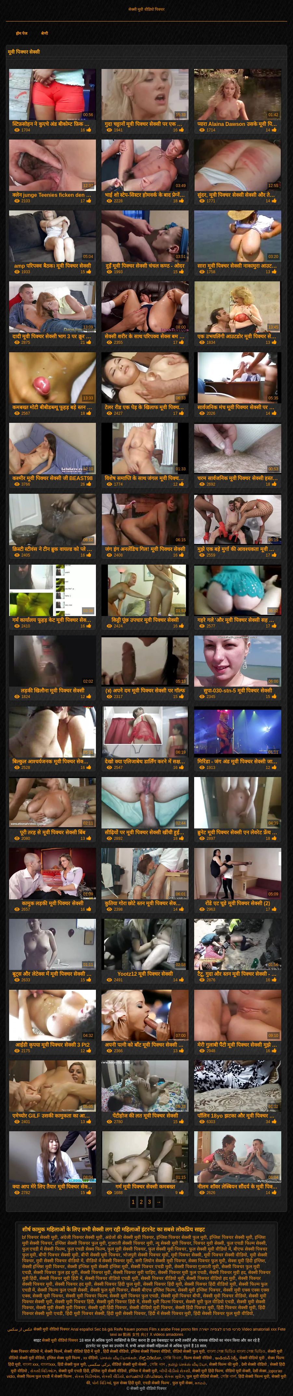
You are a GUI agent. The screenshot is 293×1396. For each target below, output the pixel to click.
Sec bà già (103, 1329)
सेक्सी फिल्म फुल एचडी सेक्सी (62, 1290)
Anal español (82, 1329)
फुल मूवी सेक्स (182, 1383)
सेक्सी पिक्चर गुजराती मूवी (196, 1266)
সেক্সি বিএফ (172, 1358)
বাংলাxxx (48, 1364)
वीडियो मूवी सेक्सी (238, 1371)
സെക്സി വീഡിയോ (144, 1376)
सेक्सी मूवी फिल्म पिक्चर (162, 1301)
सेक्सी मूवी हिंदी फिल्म (207, 1371)
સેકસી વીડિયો (113, 1376)
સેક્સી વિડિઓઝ (43, 1371)
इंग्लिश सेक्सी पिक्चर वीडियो (150, 1351)
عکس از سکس (20, 1329)
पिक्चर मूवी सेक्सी (208, 1243)
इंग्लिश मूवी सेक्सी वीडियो (109, 1371)
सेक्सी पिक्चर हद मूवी (73, 1284)
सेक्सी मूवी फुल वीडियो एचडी (210, 1301)
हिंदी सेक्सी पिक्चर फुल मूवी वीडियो (223, 1313)
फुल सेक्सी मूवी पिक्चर (167, 1249)
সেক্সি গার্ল (228, 1376)
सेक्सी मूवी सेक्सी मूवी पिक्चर (61, 1307)
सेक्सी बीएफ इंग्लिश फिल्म (153, 1290)
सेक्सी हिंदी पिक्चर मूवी (194, 1307)
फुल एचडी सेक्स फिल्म (86, 1249)
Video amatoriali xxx (259, 1329)
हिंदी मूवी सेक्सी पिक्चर (126, 1313)
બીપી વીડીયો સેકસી (174, 1371)
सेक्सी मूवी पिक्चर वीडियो (224, 1295)
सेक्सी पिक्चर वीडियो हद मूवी (210, 1278)
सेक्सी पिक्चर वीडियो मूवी (162, 1278)
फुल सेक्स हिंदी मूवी (126, 1383)
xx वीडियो (90, 1358)
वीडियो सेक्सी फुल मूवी (189, 1351)
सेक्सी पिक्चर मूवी (95, 1272)
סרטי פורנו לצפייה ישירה (220, 1329)
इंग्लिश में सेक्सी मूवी (143, 1371)
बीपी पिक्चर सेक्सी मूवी (58, 1254)
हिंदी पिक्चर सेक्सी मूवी (236, 1307)
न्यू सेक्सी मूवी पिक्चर (173, 1243)
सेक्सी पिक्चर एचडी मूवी (151, 1266)
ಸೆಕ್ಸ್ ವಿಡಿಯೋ (150, 1358)
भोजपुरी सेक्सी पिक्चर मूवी (145, 1254)
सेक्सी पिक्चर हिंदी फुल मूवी (117, 1284)
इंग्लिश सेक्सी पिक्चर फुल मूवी (80, 1243)
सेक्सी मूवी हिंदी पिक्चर (107, 1307)
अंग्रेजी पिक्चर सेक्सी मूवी (81, 1237)
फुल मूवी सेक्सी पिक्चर (126, 1249)
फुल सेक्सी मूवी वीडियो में (210, 1249)
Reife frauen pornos (131, 1329)
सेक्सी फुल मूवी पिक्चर (109, 1290)
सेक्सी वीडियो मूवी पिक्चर (151, 1307)
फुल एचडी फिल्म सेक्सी (246, 1243)
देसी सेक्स (259, 1371)
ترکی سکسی (99, 1364)
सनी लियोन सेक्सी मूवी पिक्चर (160, 1260)
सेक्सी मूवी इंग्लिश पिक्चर (199, 1290)
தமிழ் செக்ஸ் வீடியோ (187, 1364)
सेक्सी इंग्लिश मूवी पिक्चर (43, 1266)
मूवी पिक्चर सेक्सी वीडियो (225, 1254)
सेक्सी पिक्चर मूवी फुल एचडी (182, 1272)
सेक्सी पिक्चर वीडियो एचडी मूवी (112, 1278)
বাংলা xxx (30, 1364)
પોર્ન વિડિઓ (101, 1383)
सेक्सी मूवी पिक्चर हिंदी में (118, 1301)
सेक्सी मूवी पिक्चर (48, 1295)
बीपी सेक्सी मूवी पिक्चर (101, 1254)
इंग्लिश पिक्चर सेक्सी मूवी (230, 1237)
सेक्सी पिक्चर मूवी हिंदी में (60, 1278)
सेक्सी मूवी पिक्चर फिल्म (86, 1295)
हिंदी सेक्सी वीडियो (116, 1351)
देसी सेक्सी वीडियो (254, 1364)
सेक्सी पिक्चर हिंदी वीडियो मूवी (210, 1284)
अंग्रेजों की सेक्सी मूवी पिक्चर (129, 1237)
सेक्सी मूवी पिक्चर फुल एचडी (134, 1295)
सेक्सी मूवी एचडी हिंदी (74, 1371)
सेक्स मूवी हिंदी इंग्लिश (246, 1260)
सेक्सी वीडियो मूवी (252, 1358)
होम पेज (21, 33)
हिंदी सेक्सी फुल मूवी (72, 1364)
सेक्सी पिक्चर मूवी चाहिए (134, 1272)
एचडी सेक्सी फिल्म (156, 1383)
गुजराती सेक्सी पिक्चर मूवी (130, 1243)
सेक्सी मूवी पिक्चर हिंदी (74, 1301)
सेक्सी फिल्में (53, 1351)
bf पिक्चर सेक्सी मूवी (40, 1237)
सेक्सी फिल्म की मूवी (224, 1364)
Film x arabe (160, 1329)
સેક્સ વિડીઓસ (87, 1376)
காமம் (200, 1383)
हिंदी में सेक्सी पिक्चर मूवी (169, 1313)
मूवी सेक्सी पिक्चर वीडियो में (59, 1260)
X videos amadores (166, 1334)
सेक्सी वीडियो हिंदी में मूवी (82, 1351)
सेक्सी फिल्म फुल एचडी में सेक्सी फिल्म (45, 1376)
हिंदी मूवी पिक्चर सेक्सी (84, 1313)
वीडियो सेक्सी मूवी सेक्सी (129, 1364)
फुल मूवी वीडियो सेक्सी (202, 1376)
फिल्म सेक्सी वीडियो (198, 1358)
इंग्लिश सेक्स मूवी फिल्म (64, 1358)
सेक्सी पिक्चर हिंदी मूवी (162, 1284)
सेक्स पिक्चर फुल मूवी (206, 1260)
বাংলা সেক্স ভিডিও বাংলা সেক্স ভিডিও (236, 1351)
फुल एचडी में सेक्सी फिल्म (43, 1249)
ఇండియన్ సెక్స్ (226, 1358)
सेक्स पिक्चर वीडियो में (27, 1351)
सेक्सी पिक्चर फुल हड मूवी (55, 1272)
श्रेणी (44, 33)
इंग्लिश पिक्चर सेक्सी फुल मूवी (181, 1237)
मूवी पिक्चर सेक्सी (186, 1254)
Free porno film (185, 1329)
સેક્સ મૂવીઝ (174, 1376)
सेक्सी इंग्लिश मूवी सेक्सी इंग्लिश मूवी (97, 1266)
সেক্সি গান (158, 1364)
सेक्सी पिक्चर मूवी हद (227, 1272)
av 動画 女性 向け (133, 1334)
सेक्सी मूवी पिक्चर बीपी (181, 1295)
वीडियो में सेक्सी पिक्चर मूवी (109, 1260)
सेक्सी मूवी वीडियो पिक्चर (146, 9)
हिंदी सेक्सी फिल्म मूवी (253, 1376)
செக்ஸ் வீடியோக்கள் (118, 1358)
